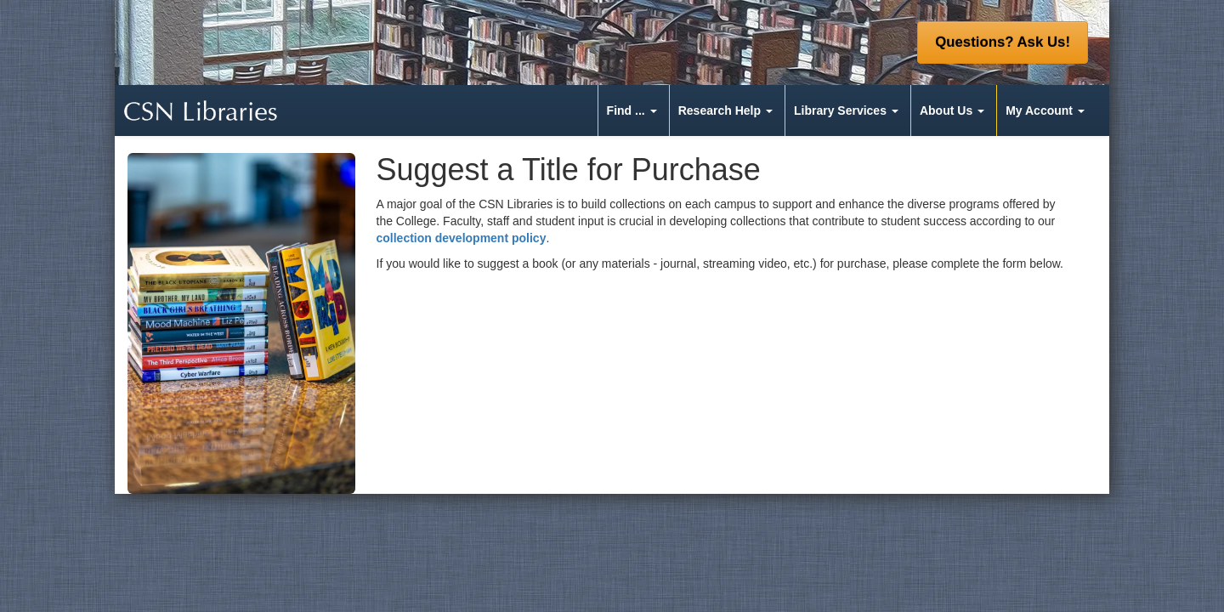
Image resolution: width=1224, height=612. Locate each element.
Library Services (840, 110)
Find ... (626, 110)
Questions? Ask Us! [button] (1002, 42)
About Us (946, 110)
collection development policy (462, 238)
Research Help (719, 110)
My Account (1039, 110)
